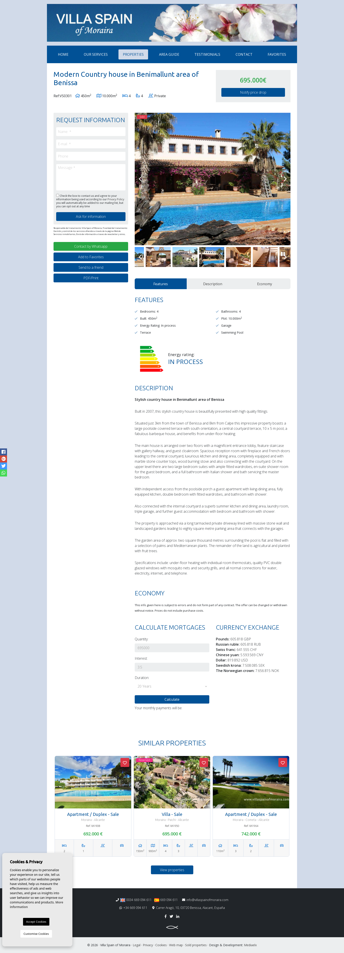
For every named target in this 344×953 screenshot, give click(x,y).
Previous (140, 179)
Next (285, 179)
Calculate (172, 699)
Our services (96, 54)
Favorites (277, 54)
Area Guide (169, 54)
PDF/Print (91, 278)
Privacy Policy (116, 199)
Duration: (142, 677)
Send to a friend (91, 267)
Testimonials (207, 54)
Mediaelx (250, 945)
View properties (172, 869)
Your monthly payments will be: (158, 708)
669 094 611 (166, 900)
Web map (176, 945)
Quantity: (141, 639)
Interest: (141, 658)
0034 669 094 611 (136, 900)
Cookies (161, 945)
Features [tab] (160, 283)
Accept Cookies (36, 922)
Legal (136, 945)
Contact (244, 54)
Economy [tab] (264, 283)
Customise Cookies (36, 934)
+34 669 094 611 (133, 908)
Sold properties (196, 945)
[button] (172, 686)
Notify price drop (253, 92)
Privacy (148, 945)
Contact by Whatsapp (91, 246)
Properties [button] (133, 54)
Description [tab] (212, 283)
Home (63, 54)
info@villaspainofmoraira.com (205, 900)
